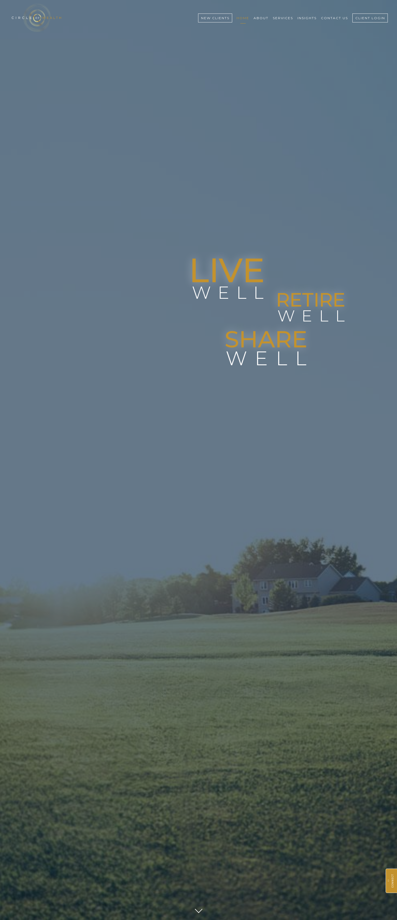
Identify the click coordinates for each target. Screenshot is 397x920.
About (261, 18)
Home (243, 18)
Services (283, 18)
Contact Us (334, 18)
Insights (307, 18)
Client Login (370, 18)
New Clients (215, 18)
